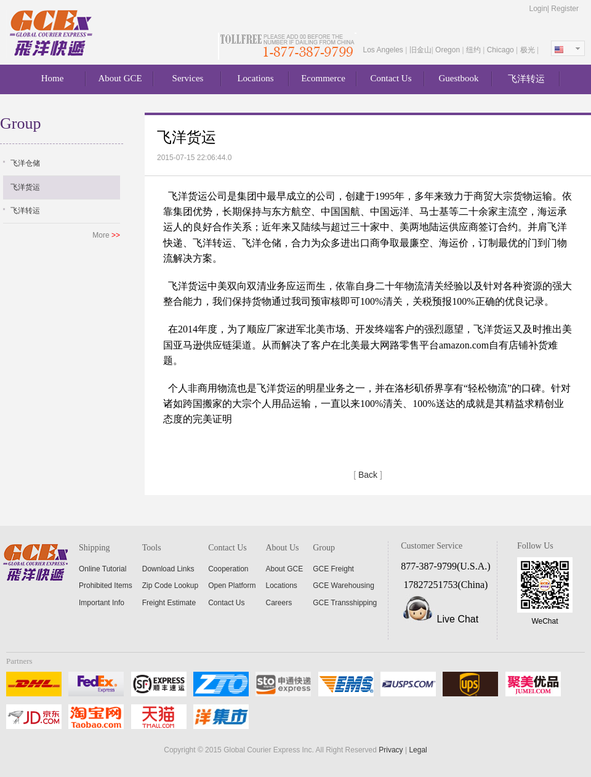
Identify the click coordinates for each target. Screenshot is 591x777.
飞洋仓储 (25, 163)
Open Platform (231, 585)
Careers (279, 602)
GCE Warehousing (343, 585)
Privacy (391, 750)
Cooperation (228, 569)
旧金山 (420, 50)
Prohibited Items (105, 585)
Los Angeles (384, 50)
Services (188, 78)
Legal (418, 750)
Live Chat (458, 619)
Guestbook (459, 78)
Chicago (501, 50)
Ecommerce (323, 78)
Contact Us (390, 78)
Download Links (168, 569)
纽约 (474, 50)
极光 (528, 50)
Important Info (101, 602)
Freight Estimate (169, 602)
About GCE (120, 78)
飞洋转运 (526, 79)
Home (52, 78)
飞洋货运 (25, 187)
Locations (255, 78)
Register (565, 8)
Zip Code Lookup (170, 585)
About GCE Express (52, 33)
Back (367, 475)
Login (538, 8)
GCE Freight (333, 569)
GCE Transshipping (345, 602)
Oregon (448, 50)
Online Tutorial (102, 569)
